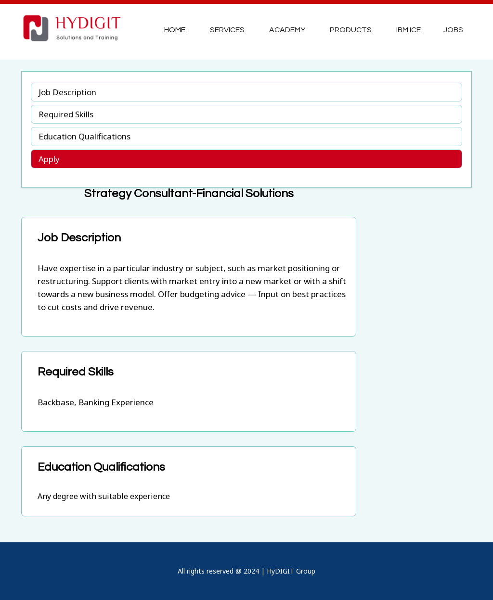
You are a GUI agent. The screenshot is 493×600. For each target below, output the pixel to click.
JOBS (453, 30)
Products (351, 30)
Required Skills (66, 114)
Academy (287, 30)
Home (174, 30)
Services (227, 30)
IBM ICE (408, 30)
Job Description (67, 92)
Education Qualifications (84, 136)
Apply (54, 158)
